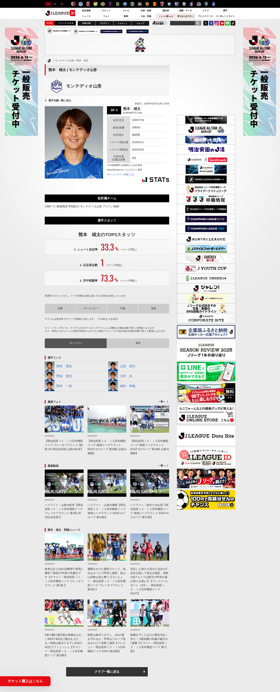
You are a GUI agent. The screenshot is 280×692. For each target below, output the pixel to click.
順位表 (166, 10)
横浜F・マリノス (139, 4)
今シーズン (75, 343)
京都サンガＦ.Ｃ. (161, 4)
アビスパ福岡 (206, 4)
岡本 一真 (58, 386)
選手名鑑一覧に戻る (59, 100)
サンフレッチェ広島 (198, 4)
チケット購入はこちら (25, 681)
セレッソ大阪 (176, 4)
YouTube (222, 23)
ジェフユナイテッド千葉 (95, 4)
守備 (122, 308)
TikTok (233, 23)
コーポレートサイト (225, 16)
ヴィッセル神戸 (184, 4)
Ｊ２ (54, 4)
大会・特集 (146, 16)
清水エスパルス (147, 4)
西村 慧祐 (58, 366)
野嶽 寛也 (58, 376)
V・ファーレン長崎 (213, 4)
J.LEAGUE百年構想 (160, 23)
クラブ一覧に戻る (106, 671)
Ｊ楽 (165, 16)
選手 (225, 10)
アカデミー (104, 23)
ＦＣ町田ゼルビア (124, 4)
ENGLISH (86, 23)
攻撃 (60, 308)
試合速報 (86, 10)
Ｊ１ (47, 4)
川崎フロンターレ (132, 4)
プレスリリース (205, 16)
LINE (227, 23)
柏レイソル (102, 4)
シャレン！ (122, 23)
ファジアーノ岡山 (191, 4)
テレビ (126, 10)
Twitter (205, 23)
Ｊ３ (61, 4)
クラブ (205, 10)
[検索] (198, 23)
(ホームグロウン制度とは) (120, 174)
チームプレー (91, 308)
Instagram (216, 23)
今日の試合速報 (66, 23)
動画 (126, 16)
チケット (106, 10)
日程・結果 (146, 10)
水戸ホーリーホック (80, 4)
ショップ (140, 23)
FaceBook (211, 23)
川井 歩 (120, 376)
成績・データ (185, 10)
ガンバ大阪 (169, 4)
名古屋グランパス (154, 4)
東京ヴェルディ (117, 4)
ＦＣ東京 (110, 4)
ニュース (86, 16)
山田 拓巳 (121, 366)
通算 (138, 343)
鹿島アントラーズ (73, 4)
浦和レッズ (88, 4)
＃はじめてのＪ (186, 16)
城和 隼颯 (121, 386)
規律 (153, 308)
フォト (106, 16)
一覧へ (161, 401)
